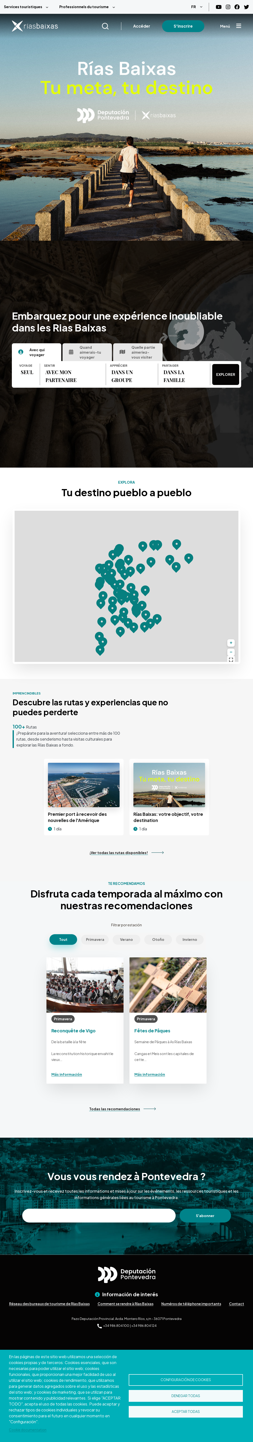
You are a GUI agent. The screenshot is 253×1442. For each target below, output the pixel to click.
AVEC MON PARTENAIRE (61, 376)
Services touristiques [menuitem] (23, 6)
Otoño (158, 939)
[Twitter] (246, 7)
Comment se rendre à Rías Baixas (125, 1303)
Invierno (190, 939)
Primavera (95, 939)
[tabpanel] (114, 374)
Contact (236, 1303)
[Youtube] (219, 7)
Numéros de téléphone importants (191, 1303)
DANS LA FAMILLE (174, 376)
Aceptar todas (186, 1412)
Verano (126, 939)
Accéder (141, 26)
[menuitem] (27, 6)
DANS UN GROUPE (122, 376)
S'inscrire (183, 26)
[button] (112, 609)
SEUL (27, 372)
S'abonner (205, 1215)
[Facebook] (237, 7)
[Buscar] (111, 26)
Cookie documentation (27, 1430)
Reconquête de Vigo (73, 1030)
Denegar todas (185, 1396)
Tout (63, 939)
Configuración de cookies (186, 1380)
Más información (66, 1074)
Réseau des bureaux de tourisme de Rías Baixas (49, 1303)
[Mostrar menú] (238, 26)
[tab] (36, 352)
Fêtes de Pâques (152, 1030)
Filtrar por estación (126, 925)
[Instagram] (228, 7)
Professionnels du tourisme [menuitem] (84, 6)
